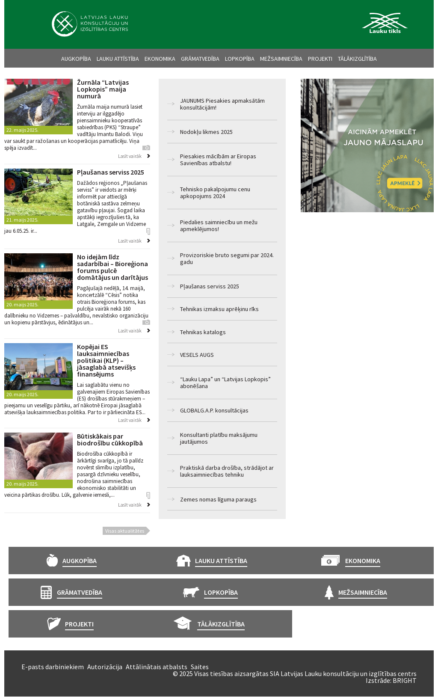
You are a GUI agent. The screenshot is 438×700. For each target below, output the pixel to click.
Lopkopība (240, 58)
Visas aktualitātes (124, 531)
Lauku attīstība (118, 58)
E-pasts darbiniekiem (52, 666)
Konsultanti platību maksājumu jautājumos (218, 438)
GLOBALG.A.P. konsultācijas (214, 410)
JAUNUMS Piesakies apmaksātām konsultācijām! (222, 104)
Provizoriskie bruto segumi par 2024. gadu (227, 258)
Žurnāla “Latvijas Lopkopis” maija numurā (103, 89)
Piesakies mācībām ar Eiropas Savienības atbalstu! (218, 159)
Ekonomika (160, 58)
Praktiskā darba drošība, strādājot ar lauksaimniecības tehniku (227, 471)
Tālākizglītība (357, 58)
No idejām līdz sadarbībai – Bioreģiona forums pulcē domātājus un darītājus (112, 267)
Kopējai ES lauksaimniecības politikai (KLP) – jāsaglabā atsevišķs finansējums (106, 360)
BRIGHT (405, 680)
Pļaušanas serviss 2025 (209, 286)
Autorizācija (104, 666)
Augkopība (76, 58)
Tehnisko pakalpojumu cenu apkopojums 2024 (215, 192)
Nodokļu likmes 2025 (206, 132)
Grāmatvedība (200, 58)
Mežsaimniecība (281, 58)
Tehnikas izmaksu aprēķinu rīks (219, 309)
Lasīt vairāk (130, 156)
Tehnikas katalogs (203, 332)
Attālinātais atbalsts (156, 666)
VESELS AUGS (197, 355)
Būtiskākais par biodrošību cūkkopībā (110, 439)
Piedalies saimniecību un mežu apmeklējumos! (218, 225)
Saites (200, 666)
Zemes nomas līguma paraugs (218, 499)
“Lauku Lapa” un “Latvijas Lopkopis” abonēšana (225, 382)
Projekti (320, 58)
